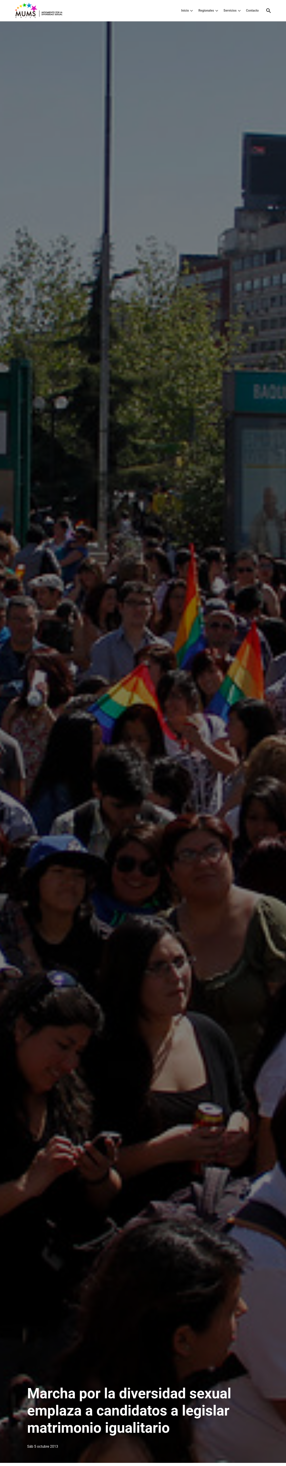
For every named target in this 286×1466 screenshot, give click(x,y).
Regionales (206, 10)
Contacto (252, 10)
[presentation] (191, 11)
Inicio (185, 10)
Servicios (229, 10)
